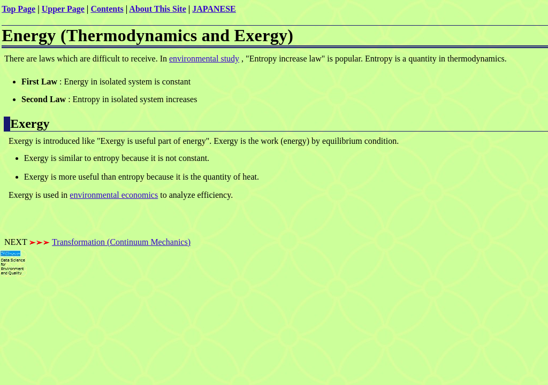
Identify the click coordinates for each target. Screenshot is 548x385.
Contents (106, 8)
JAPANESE (214, 8)
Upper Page (63, 8)
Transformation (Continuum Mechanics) (121, 242)
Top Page (18, 8)
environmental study (204, 58)
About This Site (157, 8)
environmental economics (114, 194)
